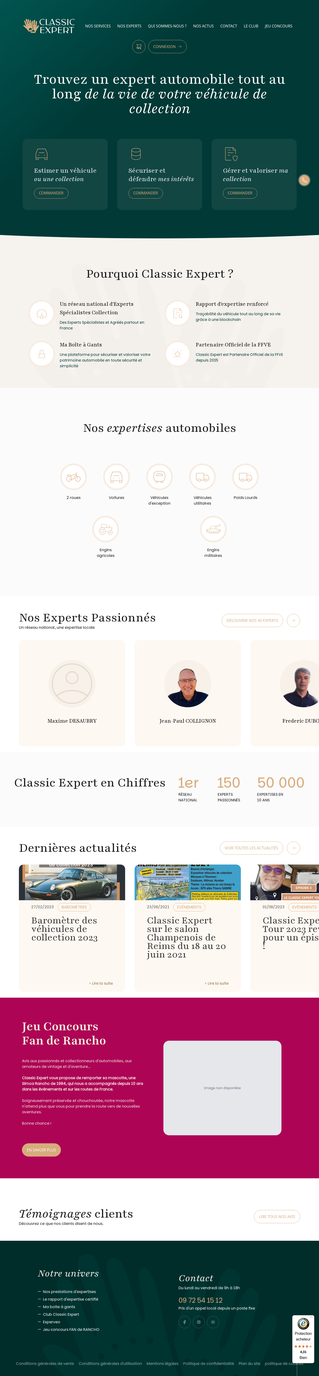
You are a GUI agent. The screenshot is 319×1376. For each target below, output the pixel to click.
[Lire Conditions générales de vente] (45, 1364)
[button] (185, 1322)
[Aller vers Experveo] (99, 1322)
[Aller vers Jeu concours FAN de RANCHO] (99, 1329)
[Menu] (311, 1318)
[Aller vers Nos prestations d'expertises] (99, 1292)
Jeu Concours (278, 26)
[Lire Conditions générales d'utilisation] (110, 1364)
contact (228, 26)
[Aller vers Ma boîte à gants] (99, 1307)
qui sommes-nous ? (167, 26)
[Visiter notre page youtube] (213, 1322)
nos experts (129, 26)
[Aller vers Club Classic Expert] (99, 1314)
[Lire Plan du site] (249, 1364)
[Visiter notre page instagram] (199, 1322)
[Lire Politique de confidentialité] (208, 1364)
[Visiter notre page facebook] (185, 1322)
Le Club (251, 26)
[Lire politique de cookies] (284, 1364)
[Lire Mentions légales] (163, 1364)
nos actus (203, 26)
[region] (159, 691)
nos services (98, 26)
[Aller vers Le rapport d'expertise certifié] (99, 1299)
